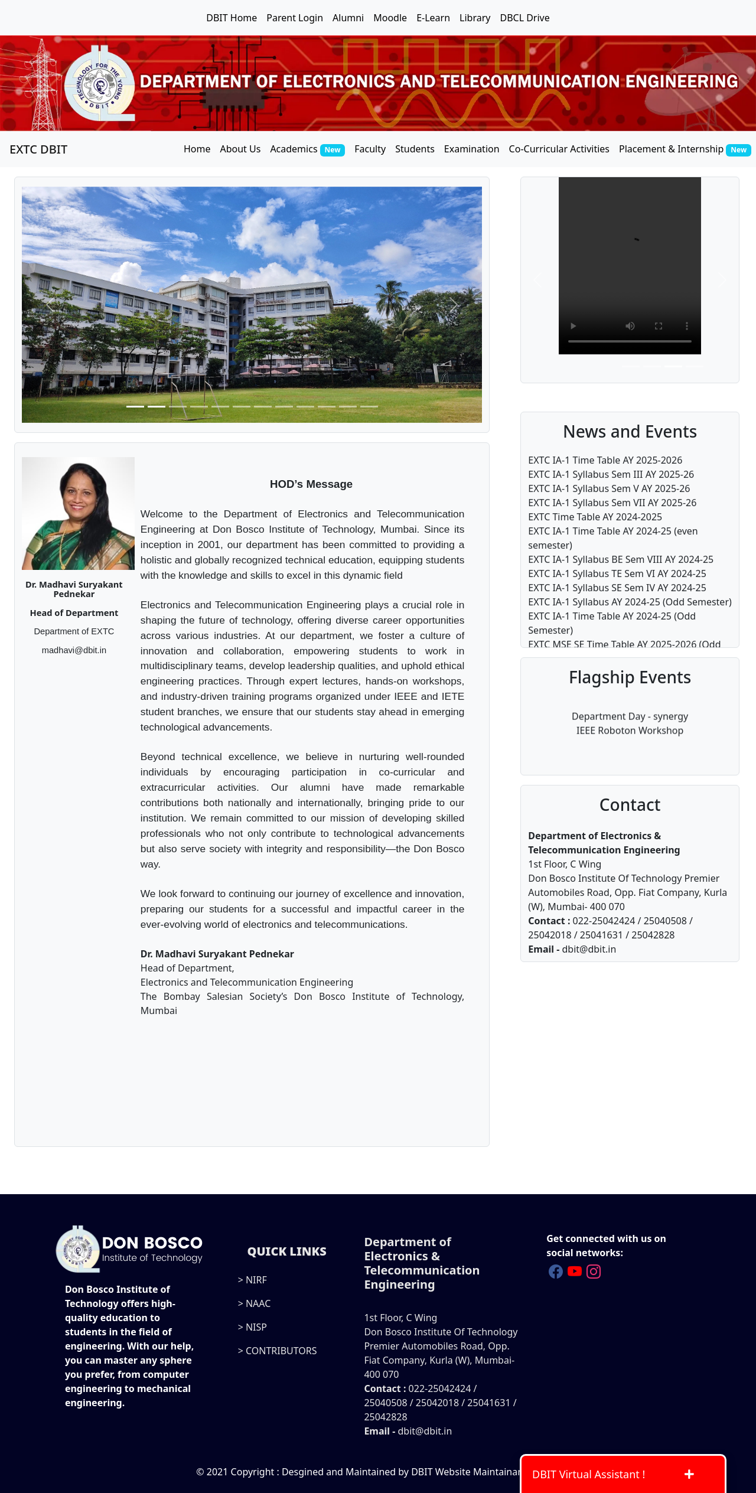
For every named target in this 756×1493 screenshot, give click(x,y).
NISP (256, 1327)
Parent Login (294, 17)
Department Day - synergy (630, 718)
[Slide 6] (241, 406)
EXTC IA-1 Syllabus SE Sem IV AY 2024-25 (617, 614)
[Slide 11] (348, 406)
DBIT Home (231, 17)
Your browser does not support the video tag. (630, 265)
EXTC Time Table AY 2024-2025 (595, 543)
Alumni (348, 17)
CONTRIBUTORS (281, 1350)
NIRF (256, 1279)
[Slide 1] (135, 406)
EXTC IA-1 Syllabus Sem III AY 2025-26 (611, 500)
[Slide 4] (199, 406)
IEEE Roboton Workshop (629, 732)
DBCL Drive (524, 17)
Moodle (390, 17)
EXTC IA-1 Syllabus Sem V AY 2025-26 (609, 514)
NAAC (258, 1303)
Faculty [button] (370, 148)
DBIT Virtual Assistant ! (612, 1474)
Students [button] (415, 148)
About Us (240, 148)
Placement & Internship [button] (685, 149)
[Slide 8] (284, 406)
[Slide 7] (263, 406)
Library (475, 17)
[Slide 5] (220, 406)
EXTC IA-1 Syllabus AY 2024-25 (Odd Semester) (629, 628)
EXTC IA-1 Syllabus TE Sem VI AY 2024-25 (617, 600)
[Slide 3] (178, 406)
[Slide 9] (305, 406)
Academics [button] (307, 149)
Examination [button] (472, 148)
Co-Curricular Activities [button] (559, 148)
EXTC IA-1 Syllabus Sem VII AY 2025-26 (612, 529)
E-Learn (433, 17)
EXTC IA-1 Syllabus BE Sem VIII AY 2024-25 (620, 585)
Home (197, 148)
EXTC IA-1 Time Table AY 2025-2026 (605, 486)
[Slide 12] (369, 406)
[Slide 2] (156, 406)
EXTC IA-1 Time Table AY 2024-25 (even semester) (613, 564)
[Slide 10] (326, 406)
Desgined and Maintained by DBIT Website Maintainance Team (421, 1471)
